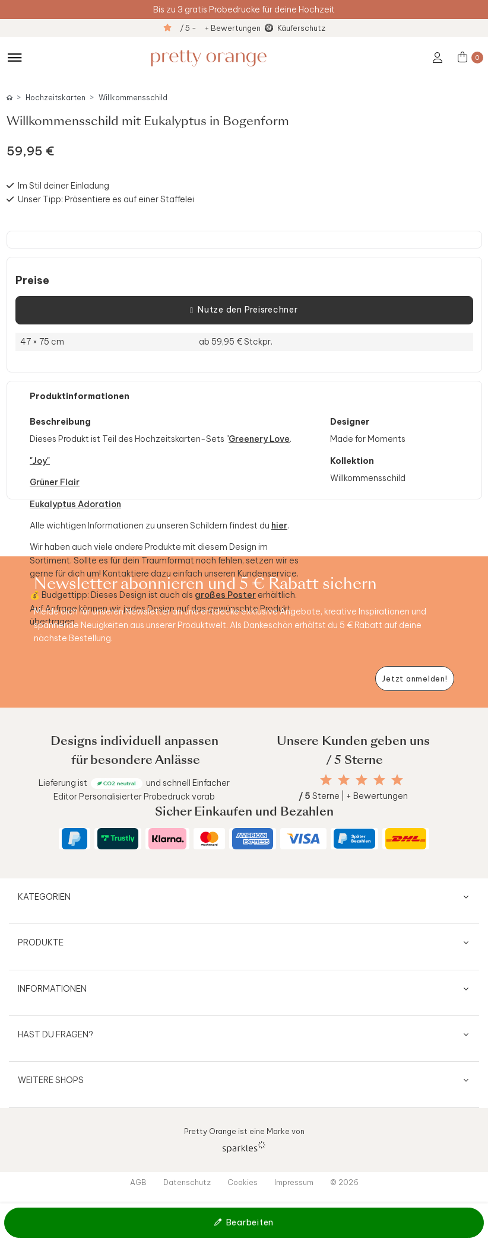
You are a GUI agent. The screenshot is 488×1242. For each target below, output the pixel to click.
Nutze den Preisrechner (243, 310)
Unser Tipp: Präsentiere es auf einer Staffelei (106, 199)
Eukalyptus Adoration (75, 504)
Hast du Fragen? (55, 1034)
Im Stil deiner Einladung (63, 185)
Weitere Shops (51, 1080)
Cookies (242, 1182)
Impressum (293, 1182)
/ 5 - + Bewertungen (220, 28)
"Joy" (40, 461)
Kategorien (44, 896)
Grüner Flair (55, 482)
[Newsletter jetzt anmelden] (414, 679)
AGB (138, 1182)
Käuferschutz (301, 28)
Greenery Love (259, 439)
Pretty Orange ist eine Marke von (244, 1139)
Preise (32, 280)
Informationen (52, 988)
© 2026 (344, 1182)
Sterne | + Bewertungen (353, 796)
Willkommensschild (133, 97)
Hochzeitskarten (55, 97)
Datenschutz (187, 1182)
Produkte (41, 942)
